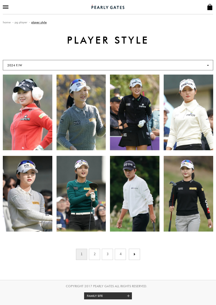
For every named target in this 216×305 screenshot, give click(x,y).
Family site (109, 295)
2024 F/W (14, 65)
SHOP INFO (209, 7)
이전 (134, 254)
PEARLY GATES (108, 7)
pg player (21, 22)
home (7, 22)
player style (39, 22)
